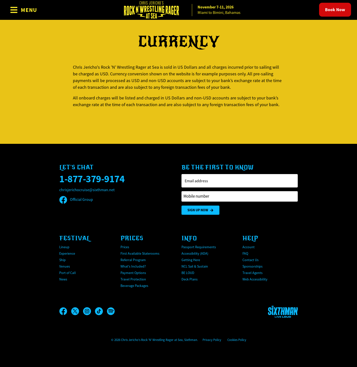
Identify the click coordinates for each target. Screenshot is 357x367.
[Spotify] (111, 311)
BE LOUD (187, 273)
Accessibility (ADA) (194, 253)
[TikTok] (101, 311)
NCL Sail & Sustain (194, 266)
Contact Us (250, 260)
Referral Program (133, 260)
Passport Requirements (198, 247)
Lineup (64, 247)
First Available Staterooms (139, 253)
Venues (64, 266)
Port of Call (67, 273)
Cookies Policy (236, 340)
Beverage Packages (134, 285)
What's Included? (133, 266)
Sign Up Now (200, 210)
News (63, 279)
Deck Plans (189, 279)
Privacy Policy (212, 340)
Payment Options (133, 273)
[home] (178, 10)
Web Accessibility (255, 279)
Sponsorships (252, 266)
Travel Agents (252, 273)
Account (248, 247)
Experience (67, 253)
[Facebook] (65, 311)
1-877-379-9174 (91, 178)
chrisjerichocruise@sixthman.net (87, 189)
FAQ (245, 253)
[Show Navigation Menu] (23, 10)
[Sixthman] (283, 311)
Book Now (335, 10)
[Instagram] (89, 311)
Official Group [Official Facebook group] (76, 199)
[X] (77, 311)
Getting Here (190, 260)
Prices (124, 247)
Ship (62, 260)
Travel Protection (133, 279)
